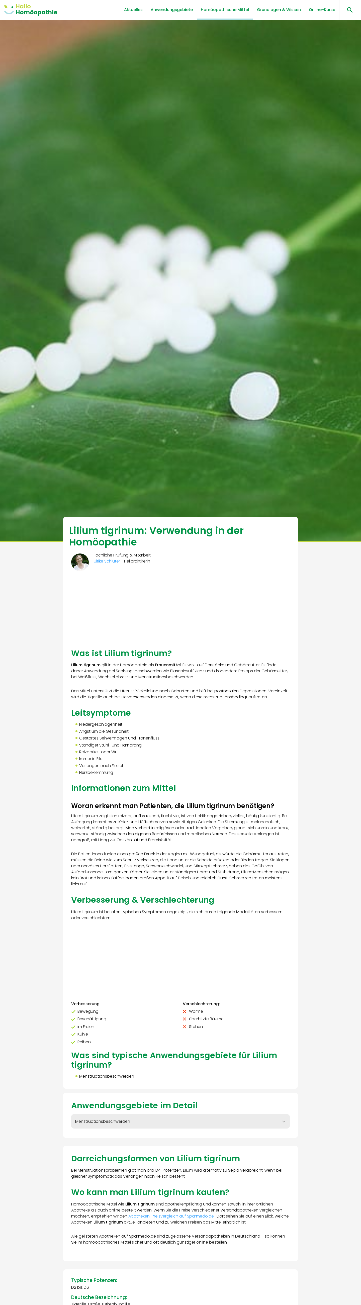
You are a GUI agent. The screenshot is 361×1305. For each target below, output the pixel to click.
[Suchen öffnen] (348, 10)
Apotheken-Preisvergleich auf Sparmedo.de (171, 1216)
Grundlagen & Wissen (279, 10)
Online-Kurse (322, 10)
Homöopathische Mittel (225, 10)
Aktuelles (133, 10)
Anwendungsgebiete (172, 10)
